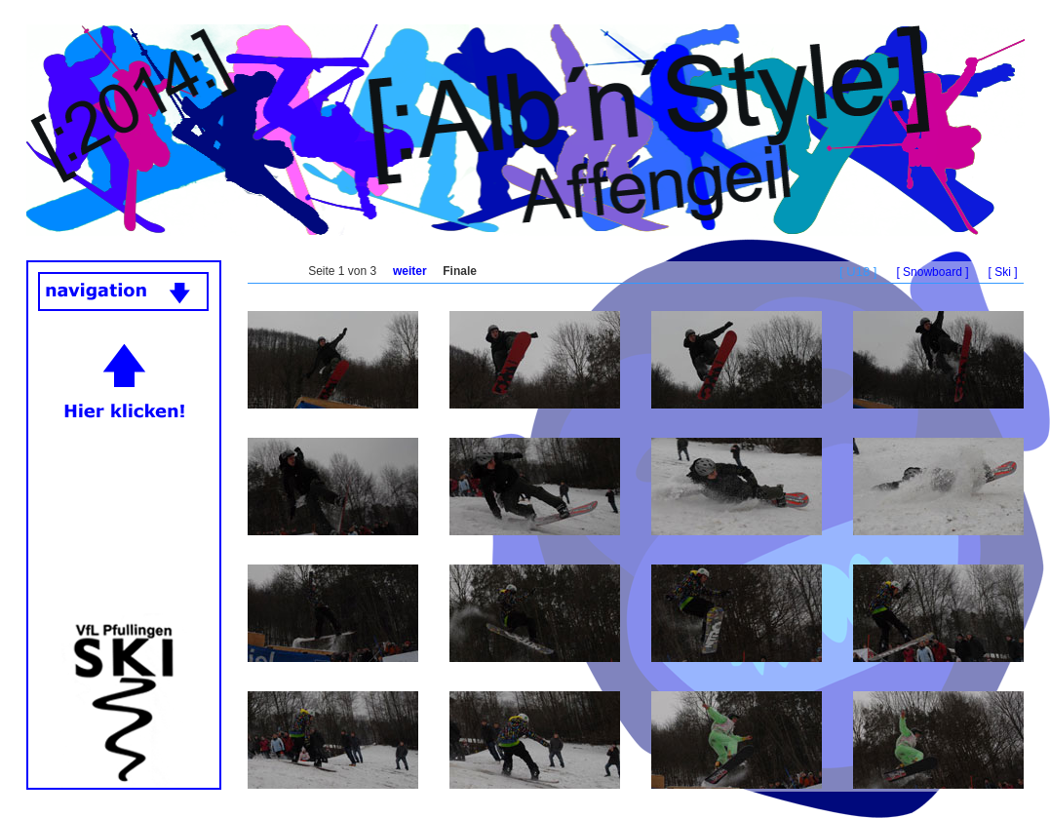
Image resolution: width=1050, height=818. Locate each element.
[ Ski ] (1002, 272)
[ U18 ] (857, 271)
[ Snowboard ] (932, 272)
